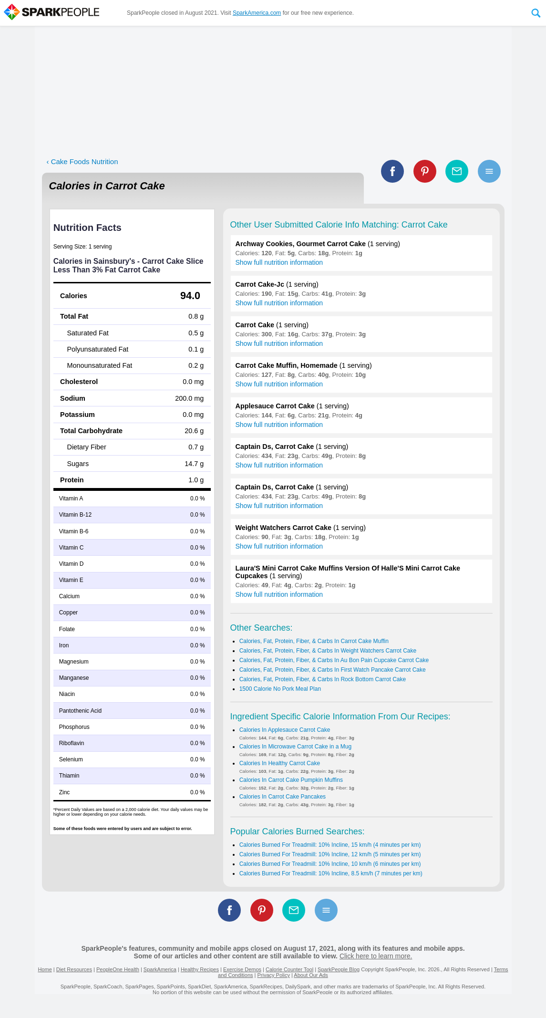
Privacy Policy (273, 975)
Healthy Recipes (200, 969)
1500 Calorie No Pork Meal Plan (280, 689)
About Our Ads (311, 975)
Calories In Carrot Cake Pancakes (282, 796)
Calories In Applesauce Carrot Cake (284, 730)
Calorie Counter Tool (289, 969)
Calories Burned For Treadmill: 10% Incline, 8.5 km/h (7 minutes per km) (330, 873)
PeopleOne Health (117, 969)
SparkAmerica (160, 969)
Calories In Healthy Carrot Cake (279, 763)
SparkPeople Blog (339, 969)
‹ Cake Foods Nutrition (82, 161)
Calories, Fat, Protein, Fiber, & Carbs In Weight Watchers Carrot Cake (327, 650)
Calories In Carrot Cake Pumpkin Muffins (291, 780)
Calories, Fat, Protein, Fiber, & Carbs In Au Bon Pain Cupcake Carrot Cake (334, 660)
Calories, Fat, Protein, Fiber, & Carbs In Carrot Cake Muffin (314, 641)
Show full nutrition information (279, 262)
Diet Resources (74, 969)
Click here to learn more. (376, 956)
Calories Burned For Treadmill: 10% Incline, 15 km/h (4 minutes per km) (330, 844)
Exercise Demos (242, 969)
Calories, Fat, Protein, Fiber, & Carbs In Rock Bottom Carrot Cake (322, 679)
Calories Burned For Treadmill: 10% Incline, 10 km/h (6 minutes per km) (330, 864)
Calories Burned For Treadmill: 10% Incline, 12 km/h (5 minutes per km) (330, 854)
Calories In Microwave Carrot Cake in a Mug (295, 746)
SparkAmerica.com (257, 13)
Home (45, 969)
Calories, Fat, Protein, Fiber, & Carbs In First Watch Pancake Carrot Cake (332, 669)
